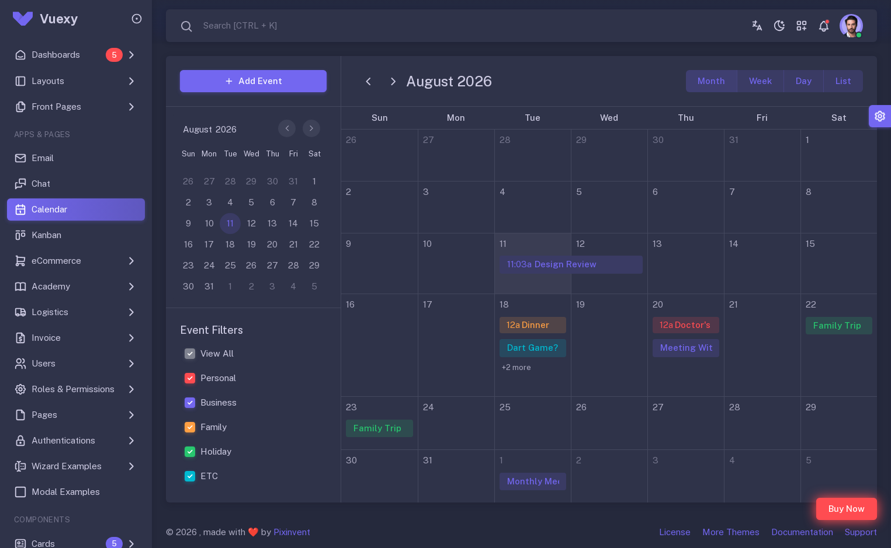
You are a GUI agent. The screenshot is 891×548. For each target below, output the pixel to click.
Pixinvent (291, 532)
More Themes (731, 532)
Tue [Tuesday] (532, 118)
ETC (209, 476)
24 (428, 407)
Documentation (802, 532)
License (675, 532)
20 (658, 304)
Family (213, 427)
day (804, 81)
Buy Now (846, 509)
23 (351, 407)
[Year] (230, 129)
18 (504, 304)
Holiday (215, 451)
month (711, 81)
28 (505, 140)
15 (810, 244)
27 (428, 140)
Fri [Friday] (762, 118)
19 (580, 304)
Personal (218, 378)
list (843, 81)
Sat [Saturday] (839, 118)
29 (581, 140)
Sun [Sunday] (380, 118)
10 (427, 244)
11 (503, 244)
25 (505, 407)
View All (217, 353)
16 (350, 304)
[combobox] (228, 26)
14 (734, 244)
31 (734, 140)
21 (733, 304)
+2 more (516, 367)
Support (861, 532)
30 (658, 140)
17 (427, 304)
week (760, 81)
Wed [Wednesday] (609, 118)
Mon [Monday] (456, 118)
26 (351, 140)
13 (657, 244)
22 (811, 304)
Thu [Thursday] (686, 118)
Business (218, 402)
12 (580, 244)
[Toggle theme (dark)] (779, 26)
